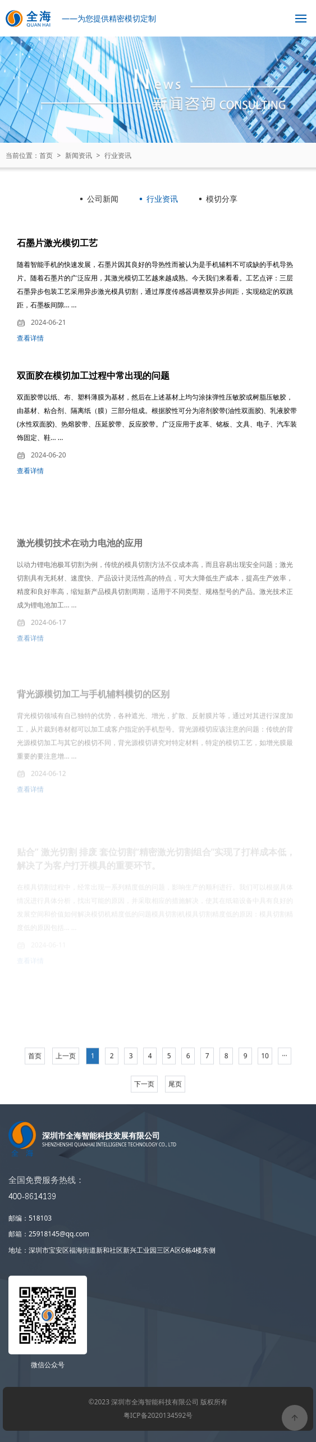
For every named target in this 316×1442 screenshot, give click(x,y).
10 (265, 1081)
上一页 (66, 1081)
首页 (46, 155)
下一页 (144, 1109)
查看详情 (30, 341)
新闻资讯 (78, 155)
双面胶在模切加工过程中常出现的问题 (93, 382)
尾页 (175, 1109)
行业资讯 (117, 155)
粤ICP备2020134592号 (158, 1415)
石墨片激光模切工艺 (57, 245)
